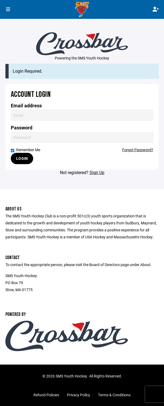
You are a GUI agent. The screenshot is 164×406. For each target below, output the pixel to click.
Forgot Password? (137, 149)
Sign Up (97, 172)
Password (21, 128)
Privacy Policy (78, 394)
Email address (26, 106)
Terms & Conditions (114, 394)
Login (22, 158)
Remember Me (25, 149)
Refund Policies (46, 394)
